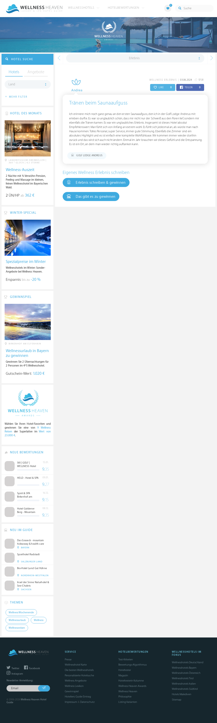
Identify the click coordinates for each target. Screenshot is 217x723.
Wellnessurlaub (17, 620)
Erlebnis (134, 58)
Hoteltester (124, 670)
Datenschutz (87, 702)
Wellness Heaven (127, 691)
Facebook (32, 668)
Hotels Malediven (181, 694)
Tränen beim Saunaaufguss (98, 103)
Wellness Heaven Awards (132, 686)
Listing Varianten (127, 702)
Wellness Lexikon (74, 686)
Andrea (73, 90)
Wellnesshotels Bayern (184, 667)
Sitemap (176, 699)
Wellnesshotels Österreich (186, 673)
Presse (68, 659)
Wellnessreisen (17, 627)
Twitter (13, 668)
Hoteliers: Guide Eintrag (78, 696)
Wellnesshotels (83, 7)
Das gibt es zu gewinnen (91, 196)
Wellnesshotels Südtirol (185, 689)
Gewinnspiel (72, 691)
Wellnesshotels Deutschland (187, 662)
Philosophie (124, 696)
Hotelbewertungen (126, 7)
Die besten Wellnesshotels (79, 670)
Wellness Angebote (75, 680)
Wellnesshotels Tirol (183, 678)
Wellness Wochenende (21, 612)
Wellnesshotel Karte (76, 664)
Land (11, 84)
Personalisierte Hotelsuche (79, 675)
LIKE (163, 87)
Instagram (15, 673)
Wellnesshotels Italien (184, 683)
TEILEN (190, 87)
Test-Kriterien (125, 659)
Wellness (38, 620)
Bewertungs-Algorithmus (132, 664)
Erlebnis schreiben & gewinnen (96, 182)
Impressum (71, 702)
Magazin (123, 675)
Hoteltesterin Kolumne (131, 680)
